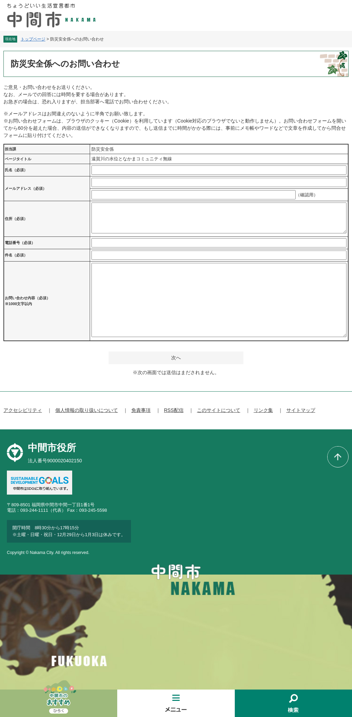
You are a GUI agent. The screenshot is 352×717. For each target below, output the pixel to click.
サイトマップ (300, 410)
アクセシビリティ (22, 410)
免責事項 (141, 410)
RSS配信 (174, 410)
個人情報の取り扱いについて (86, 410)
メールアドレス (25, 188)
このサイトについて (218, 410)
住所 (16, 219)
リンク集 (263, 410)
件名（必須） (16, 255)
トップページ (33, 39)
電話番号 (20, 243)
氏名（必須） (16, 170)
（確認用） (307, 194)
